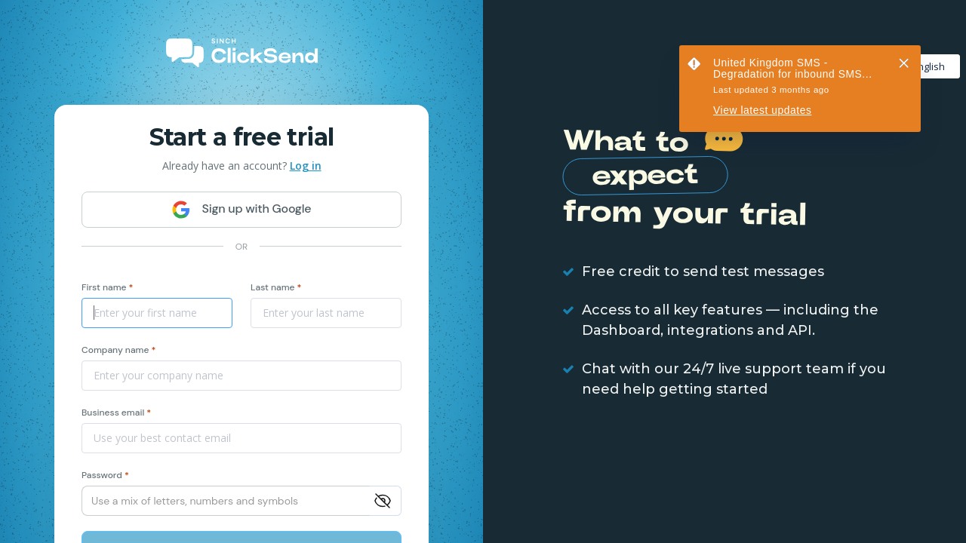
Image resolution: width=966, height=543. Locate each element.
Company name (118, 350)
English (921, 66)
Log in (305, 165)
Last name (276, 287)
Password (105, 475)
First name (107, 287)
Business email (116, 412)
